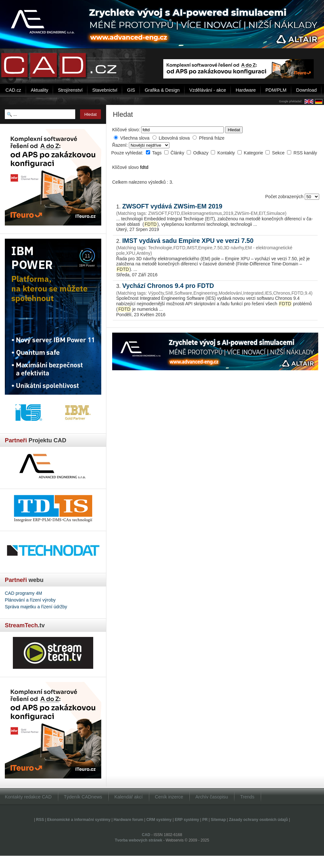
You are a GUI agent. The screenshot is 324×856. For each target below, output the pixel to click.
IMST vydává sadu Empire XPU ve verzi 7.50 (187, 240)
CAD (146, 835)
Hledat (234, 129)
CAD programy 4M (23, 593)
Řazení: (120, 145)
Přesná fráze (211, 138)
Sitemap (218, 819)
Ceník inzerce (169, 796)
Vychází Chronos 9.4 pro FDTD (168, 285)
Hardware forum (128, 819)
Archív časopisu (211, 796)
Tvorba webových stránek (138, 840)
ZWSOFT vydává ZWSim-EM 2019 (172, 206)
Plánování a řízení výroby (30, 600)
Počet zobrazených (285, 196)
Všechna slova (134, 138)
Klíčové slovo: (126, 129)
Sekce (279, 152)
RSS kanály (305, 152)
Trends (247, 796)
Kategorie (254, 152)
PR (205, 819)
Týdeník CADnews (83, 796)
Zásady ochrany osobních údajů (258, 819)
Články (178, 152)
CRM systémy (159, 819)
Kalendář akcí (128, 796)
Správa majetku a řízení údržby (36, 606)
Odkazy (201, 152)
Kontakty (226, 152)
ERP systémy (187, 819)
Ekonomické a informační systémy (79, 819)
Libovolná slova (174, 138)
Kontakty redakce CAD (28, 796)
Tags (157, 152)
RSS (40, 819)
